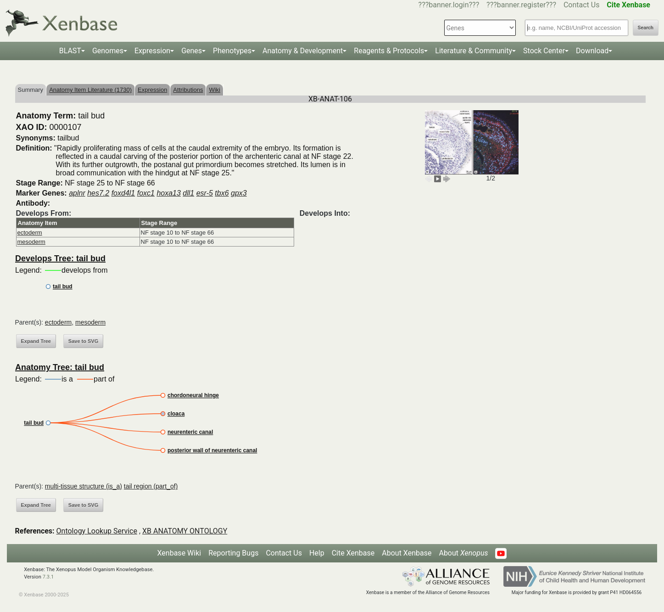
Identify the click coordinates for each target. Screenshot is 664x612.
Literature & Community (473, 50)
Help (316, 553)
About (463, 553)
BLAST (70, 50)
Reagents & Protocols (389, 50)
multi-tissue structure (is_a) (83, 486)
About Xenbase (406, 553)
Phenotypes (232, 50)
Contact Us (582, 4)
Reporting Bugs (233, 553)
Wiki (214, 89)
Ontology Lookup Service (96, 531)
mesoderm (31, 241)
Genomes (107, 50)
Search (645, 28)
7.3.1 (48, 577)
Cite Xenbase (353, 553)
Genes (191, 50)
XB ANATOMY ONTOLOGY (184, 531)
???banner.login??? (449, 4)
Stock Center (544, 50)
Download (592, 50)
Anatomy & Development (302, 50)
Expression (152, 50)
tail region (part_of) (151, 486)
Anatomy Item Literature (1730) (90, 89)
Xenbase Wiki (179, 553)
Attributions (188, 89)
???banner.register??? (521, 4)
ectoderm (29, 232)
